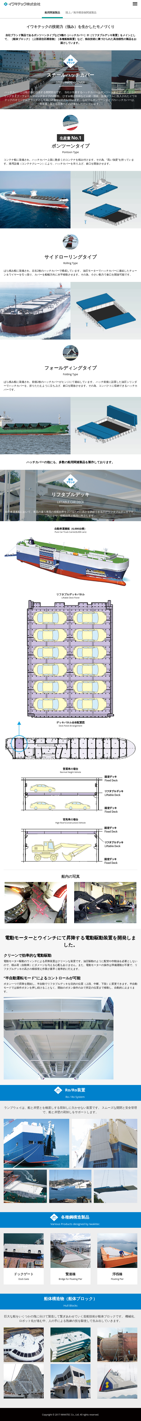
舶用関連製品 (52, 12)
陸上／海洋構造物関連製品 (81, 12)
